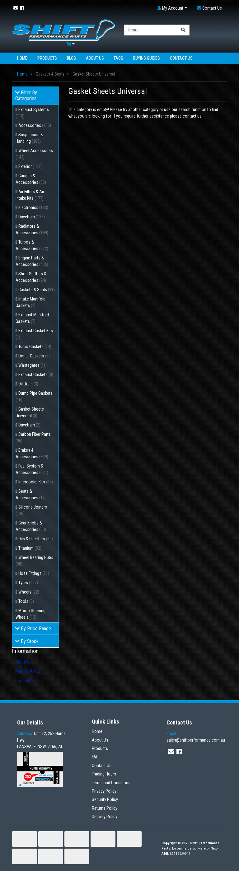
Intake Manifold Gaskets (30, 302)
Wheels (28, 591)
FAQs (118, 58)
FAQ (95, 756)
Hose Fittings (33, 573)
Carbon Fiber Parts (33, 437)
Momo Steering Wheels (30, 614)
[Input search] (151, 30)
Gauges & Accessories (31, 179)
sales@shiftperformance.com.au (195, 737)
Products (47, 58)
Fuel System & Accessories (32, 469)
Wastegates (31, 365)
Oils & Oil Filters (35, 538)
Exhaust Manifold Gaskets (32, 318)
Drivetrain (31, 216)
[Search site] (183, 30)
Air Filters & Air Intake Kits (30, 195)
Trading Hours (104, 773)
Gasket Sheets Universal (30, 412)
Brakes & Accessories (32, 453)
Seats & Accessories (30, 494)
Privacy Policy (104, 791)
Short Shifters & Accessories (31, 277)
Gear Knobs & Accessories (31, 526)
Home (22, 58)
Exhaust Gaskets (35, 374)
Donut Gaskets (34, 355)
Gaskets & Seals (36, 289)
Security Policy (105, 799)
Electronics (33, 207)
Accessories (34, 125)
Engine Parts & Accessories (32, 261)
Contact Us (181, 58)
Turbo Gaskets (34, 346)
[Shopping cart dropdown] (70, 44)
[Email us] (15, 8)
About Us (95, 58)
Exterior (30, 166)
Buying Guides (146, 58)
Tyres (28, 582)
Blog (71, 58)
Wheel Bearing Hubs (34, 560)
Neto (214, 848)
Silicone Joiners (31, 510)
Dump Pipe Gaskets (34, 396)
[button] (172, 8)
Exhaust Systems (32, 113)
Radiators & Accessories (32, 229)
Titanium (29, 548)
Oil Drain (28, 383)
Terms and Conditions (111, 782)
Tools (26, 601)
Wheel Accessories (34, 154)
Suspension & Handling (29, 138)
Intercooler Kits (35, 481)
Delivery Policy (104, 816)
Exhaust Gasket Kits (34, 334)
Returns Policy (28, 671)
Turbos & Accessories (32, 245)
